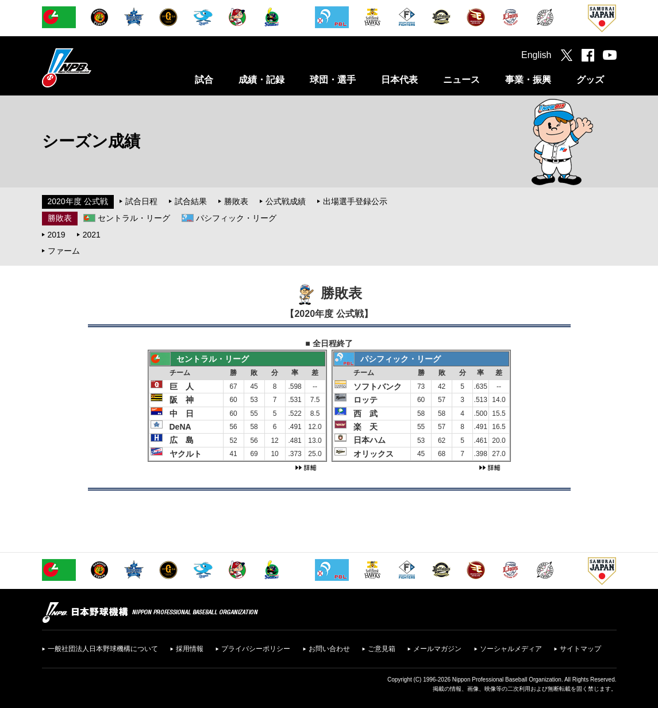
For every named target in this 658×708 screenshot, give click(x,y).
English (536, 55)
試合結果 (191, 201)
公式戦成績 (285, 201)
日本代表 (399, 80)
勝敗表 (236, 201)
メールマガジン (437, 649)
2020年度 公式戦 (78, 201)
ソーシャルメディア (511, 649)
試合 (204, 80)
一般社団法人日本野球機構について (103, 649)
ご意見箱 (381, 649)
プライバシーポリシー (255, 649)
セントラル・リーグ (134, 218)
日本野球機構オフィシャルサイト (95, 68)
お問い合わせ (329, 649)
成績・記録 (261, 80)
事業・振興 (528, 80)
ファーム (64, 250)
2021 (92, 234)
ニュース (461, 80)
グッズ (590, 80)
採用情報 (189, 649)
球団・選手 (333, 80)
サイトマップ (580, 649)
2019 (57, 234)
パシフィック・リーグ (236, 218)
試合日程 (141, 201)
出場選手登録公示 (355, 201)
